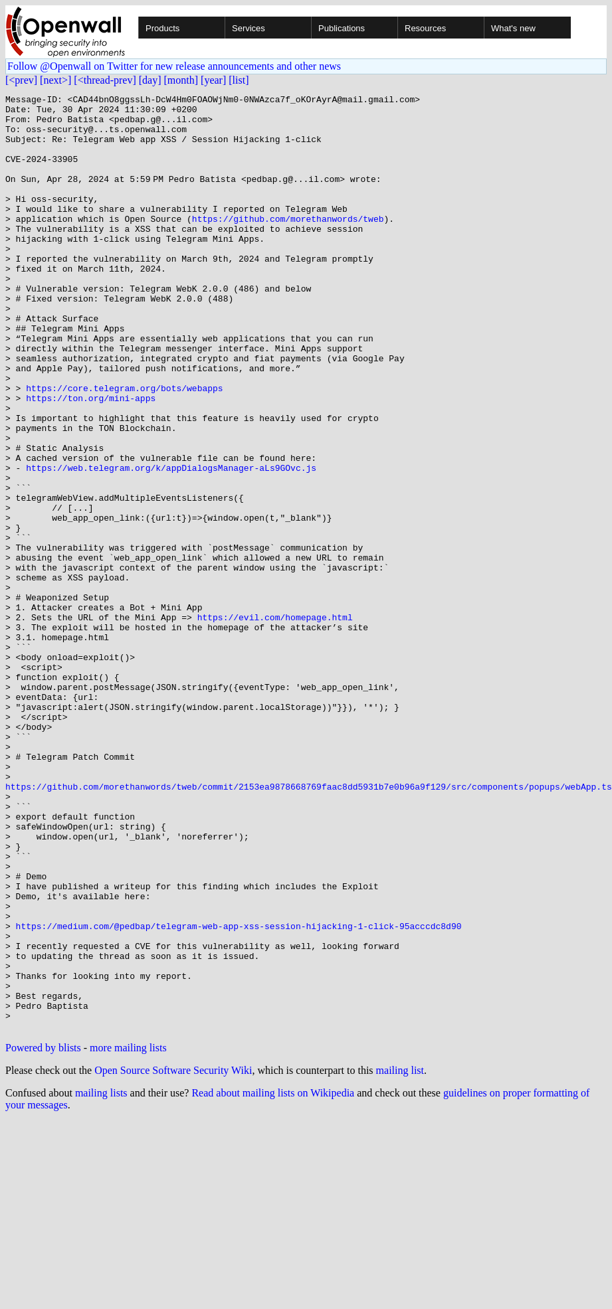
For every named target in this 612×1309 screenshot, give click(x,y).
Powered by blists (43, 1235)
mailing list (400, 1257)
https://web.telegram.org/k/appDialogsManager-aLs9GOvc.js (171, 543)
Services (248, 28)
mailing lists (101, 1280)
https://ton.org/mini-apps (90, 460)
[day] (150, 80)
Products (162, 28)
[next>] (55, 80)
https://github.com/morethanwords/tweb (288, 244)
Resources (425, 28)
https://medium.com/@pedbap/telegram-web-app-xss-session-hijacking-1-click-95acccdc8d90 (239, 1093)
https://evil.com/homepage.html (275, 723)
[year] (213, 80)
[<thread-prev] (105, 80)
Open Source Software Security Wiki (173, 1257)
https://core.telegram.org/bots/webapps (124, 448)
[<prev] (21, 80)
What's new (513, 28)
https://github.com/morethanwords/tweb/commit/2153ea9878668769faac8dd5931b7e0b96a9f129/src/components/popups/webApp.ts (308, 926)
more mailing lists (128, 1235)
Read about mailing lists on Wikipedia (272, 1280)
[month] (181, 80)
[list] (239, 80)
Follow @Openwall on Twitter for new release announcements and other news (174, 66)
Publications (341, 28)
